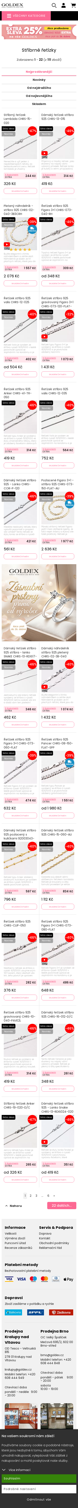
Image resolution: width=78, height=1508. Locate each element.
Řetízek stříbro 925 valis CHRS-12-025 (17, 300)
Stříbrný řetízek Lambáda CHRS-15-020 (18, 119)
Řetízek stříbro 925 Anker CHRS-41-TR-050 (18, 393)
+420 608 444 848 (56, 1361)
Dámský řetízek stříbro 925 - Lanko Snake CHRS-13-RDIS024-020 (57, 1108)
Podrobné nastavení (20, 1489)
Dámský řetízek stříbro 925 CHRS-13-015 (57, 117)
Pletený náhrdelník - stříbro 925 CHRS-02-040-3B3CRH (19, 210)
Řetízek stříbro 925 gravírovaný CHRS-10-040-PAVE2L (19, 1017)
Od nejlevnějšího (39, 96)
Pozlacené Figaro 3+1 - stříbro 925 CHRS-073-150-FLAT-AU (57, 484)
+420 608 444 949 (20, 1376)
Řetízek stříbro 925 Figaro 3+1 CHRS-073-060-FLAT (19, 744)
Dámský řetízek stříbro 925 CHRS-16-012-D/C (57, 1015)
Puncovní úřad (15, 1243)
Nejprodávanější (39, 72)
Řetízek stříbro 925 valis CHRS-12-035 (54, 391)
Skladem (39, 104)
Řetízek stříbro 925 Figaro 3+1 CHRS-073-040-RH (56, 210)
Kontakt (44, 1238)
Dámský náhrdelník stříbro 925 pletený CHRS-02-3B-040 (55, 652)
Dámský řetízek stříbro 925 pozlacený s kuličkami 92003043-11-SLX (20, 837)
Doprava (45, 1233)
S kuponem (11, 174)
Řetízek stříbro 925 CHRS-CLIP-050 (17, 924)
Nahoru (13, 1206)
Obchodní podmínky (54, 1243)
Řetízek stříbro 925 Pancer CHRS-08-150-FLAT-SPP (57, 744)
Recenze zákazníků (18, 1248)
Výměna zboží (15, 1238)
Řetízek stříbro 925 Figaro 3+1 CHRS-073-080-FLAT (56, 926)
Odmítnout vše (39, 1499)
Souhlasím (12, 1478)
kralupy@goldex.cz (18, 1369)
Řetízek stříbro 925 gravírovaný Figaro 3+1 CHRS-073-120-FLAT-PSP (57, 304)
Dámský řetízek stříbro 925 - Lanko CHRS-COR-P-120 (20, 484)
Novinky (39, 80)
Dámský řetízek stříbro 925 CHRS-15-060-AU (57, 833)
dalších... (62, 1205)
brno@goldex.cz (52, 1355)
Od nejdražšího (39, 88)
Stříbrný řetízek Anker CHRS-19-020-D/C (19, 1106)
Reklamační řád (50, 1248)
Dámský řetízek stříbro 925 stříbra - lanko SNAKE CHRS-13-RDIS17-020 (20, 654)
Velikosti (10, 1233)
